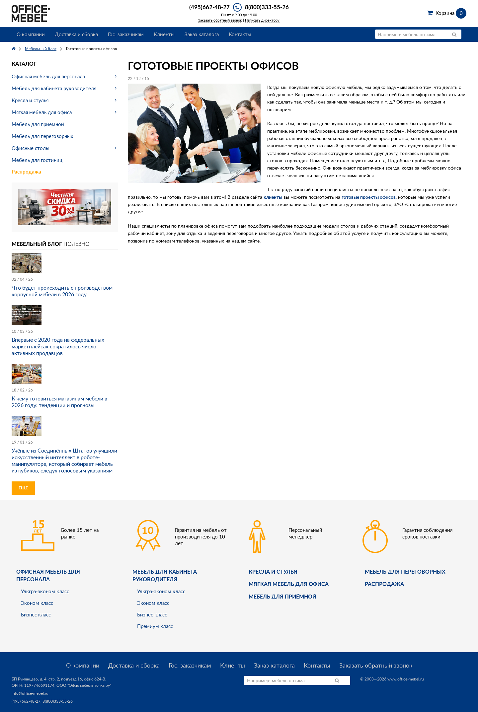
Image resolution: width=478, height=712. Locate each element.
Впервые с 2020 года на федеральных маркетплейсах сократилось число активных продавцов (58, 346)
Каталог (24, 63)
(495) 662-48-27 (26, 701)
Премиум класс (155, 626)
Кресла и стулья (30, 100)
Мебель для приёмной (282, 596)
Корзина (451, 13)
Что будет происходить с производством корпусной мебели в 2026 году (62, 291)
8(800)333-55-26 (267, 7)
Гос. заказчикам (126, 34)
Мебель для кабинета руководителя (54, 88)
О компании (31, 34)
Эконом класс (37, 603)
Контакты (240, 34)
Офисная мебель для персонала (48, 76)
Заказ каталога (202, 34)
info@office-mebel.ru (30, 693)
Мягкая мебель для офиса (42, 112)
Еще (23, 488)
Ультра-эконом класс (45, 591)
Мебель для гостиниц (37, 160)
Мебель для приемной (38, 124)
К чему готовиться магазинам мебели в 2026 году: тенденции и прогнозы (59, 402)
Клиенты (164, 34)
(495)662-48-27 (209, 7)
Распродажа (26, 171)
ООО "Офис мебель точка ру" (83, 685)
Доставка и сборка (76, 34)
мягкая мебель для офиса (289, 584)
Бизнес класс (36, 614)
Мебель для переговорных (42, 136)
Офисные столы (30, 148)
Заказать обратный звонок (220, 20)
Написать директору (262, 20)
